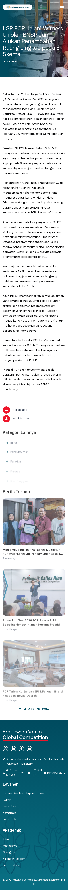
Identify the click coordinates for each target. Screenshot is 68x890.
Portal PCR (9, 819)
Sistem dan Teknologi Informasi (23, 793)
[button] (61, 6)
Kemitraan (9, 813)
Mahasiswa (10, 846)
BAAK (6, 839)
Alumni (7, 800)
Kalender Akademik (15, 859)
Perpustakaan (12, 865)
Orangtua (9, 852)
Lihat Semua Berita (36, 709)
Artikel (12, 63)
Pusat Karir (9, 806)
